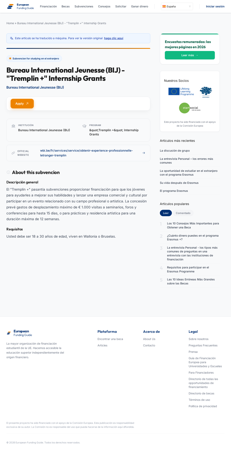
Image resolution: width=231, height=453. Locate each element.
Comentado (183, 213)
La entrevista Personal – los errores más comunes (186, 160)
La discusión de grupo (175, 150)
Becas (66, 6)
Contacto (149, 345)
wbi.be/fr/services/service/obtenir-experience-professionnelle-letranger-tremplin (92, 153)
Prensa (193, 351)
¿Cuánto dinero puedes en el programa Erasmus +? (193, 237)
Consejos (104, 6)
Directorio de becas (201, 393)
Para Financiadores (201, 372)
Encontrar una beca (110, 339)
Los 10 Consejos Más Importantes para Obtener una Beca (193, 225)
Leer (167, 213)
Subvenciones (84, 6)
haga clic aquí (113, 38)
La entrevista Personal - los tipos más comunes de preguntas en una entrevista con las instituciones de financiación (192, 253)
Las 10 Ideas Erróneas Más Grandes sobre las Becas (191, 281)
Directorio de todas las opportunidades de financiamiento (203, 383)
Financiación (48, 6)
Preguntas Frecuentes (203, 345)
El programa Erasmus (174, 190)
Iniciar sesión (215, 6)
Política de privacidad (203, 406)
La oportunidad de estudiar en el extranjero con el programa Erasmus (188, 172)
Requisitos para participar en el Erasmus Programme (188, 269)
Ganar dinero (139, 6)
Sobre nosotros (198, 339)
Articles (102, 345)
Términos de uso (199, 399)
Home (10, 23)
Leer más (189, 55)
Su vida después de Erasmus (179, 182)
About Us (149, 339)
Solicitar (120, 6)
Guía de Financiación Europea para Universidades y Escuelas (205, 362)
